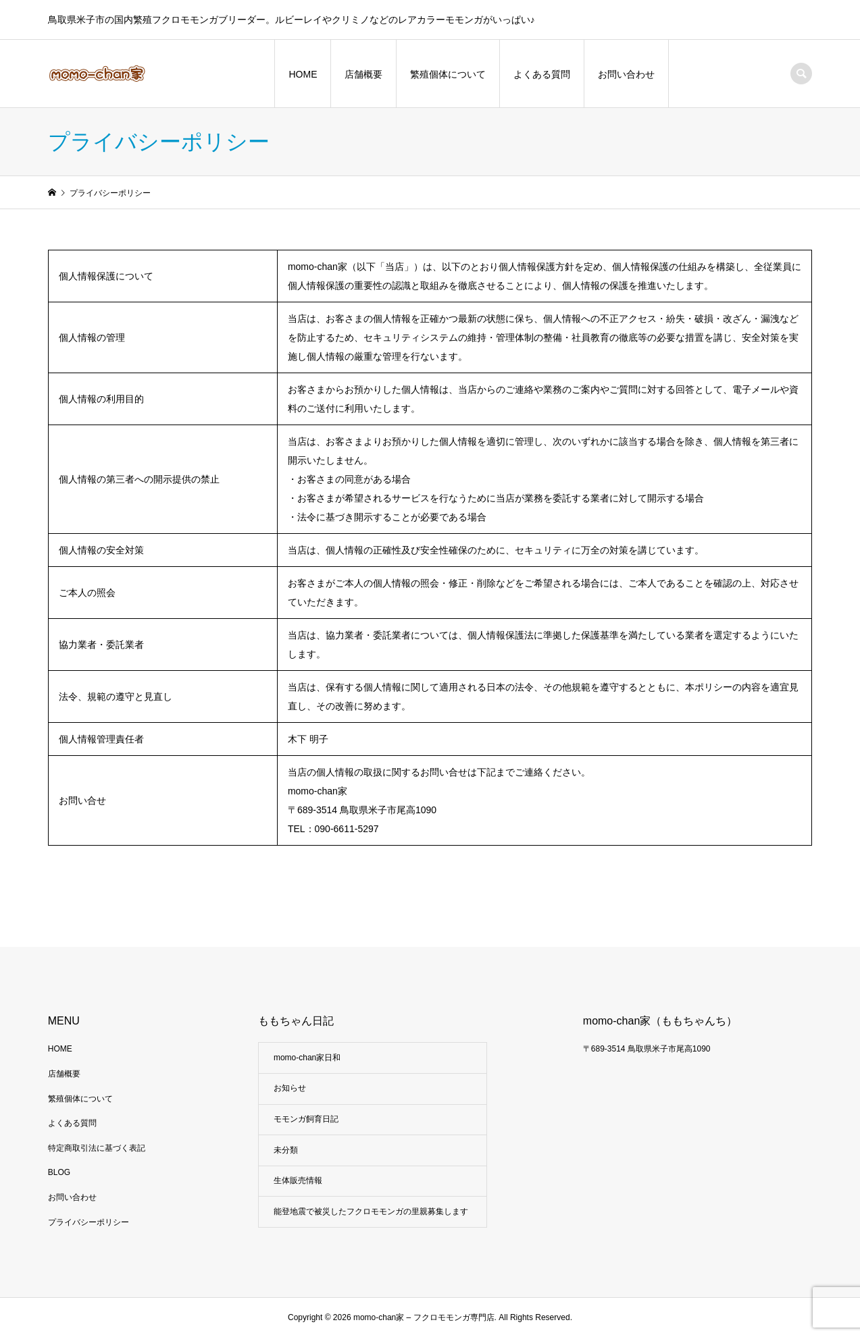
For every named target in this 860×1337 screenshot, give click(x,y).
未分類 (286, 1150)
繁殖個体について (448, 74)
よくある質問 (541, 74)
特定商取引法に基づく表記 (96, 1148)
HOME (302, 74)
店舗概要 (363, 74)
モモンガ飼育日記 (306, 1119)
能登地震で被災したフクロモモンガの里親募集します (371, 1211)
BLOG (59, 1172)
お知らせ (290, 1088)
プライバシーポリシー (88, 1222)
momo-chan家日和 (307, 1057)
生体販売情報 (298, 1180)
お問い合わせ (626, 74)
